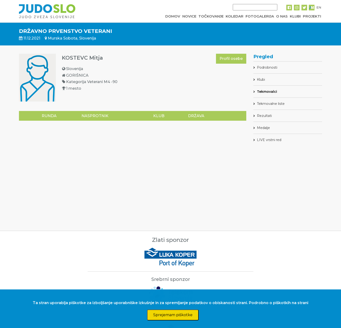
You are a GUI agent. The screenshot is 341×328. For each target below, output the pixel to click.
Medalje (263, 128)
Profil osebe (231, 58)
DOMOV (172, 16)
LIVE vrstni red (269, 140)
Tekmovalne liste (271, 104)
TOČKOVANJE (211, 16)
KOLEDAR (234, 16)
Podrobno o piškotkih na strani (278, 303)
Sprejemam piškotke (173, 315)
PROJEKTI (312, 16)
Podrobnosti (267, 67)
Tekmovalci (267, 91)
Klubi (261, 79)
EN (318, 7)
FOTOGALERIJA (260, 16)
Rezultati (264, 116)
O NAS (282, 16)
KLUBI (295, 16)
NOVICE (189, 16)
